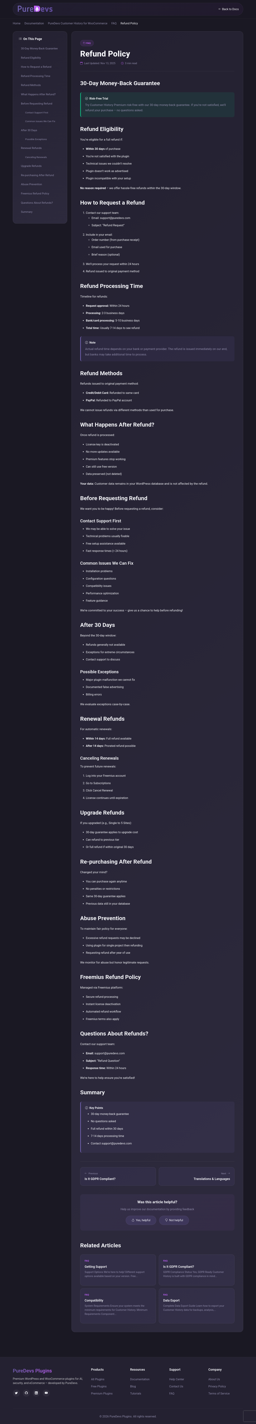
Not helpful (174, 1220)
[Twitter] (16, 1393)
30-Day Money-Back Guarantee (39, 48)
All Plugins (97, 1379)
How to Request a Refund (36, 66)
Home (16, 23)
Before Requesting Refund (36, 103)
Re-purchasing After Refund (37, 175)
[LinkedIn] (36, 1393)
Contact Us (176, 1386)
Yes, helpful (141, 1220)
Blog (133, 1386)
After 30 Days (29, 130)
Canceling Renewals (36, 157)
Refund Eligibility (31, 57)
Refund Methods (31, 85)
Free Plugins (99, 1386)
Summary (27, 211)
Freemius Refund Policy (35, 193)
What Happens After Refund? (38, 94)
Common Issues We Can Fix (40, 121)
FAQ (114, 23)
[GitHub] (26, 1393)
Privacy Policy (217, 1386)
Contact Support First (36, 112)
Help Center (176, 1379)
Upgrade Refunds (31, 166)
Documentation (34, 23)
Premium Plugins (102, 1393)
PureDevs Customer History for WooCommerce (77, 23)
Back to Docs (228, 9)
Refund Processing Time (35, 76)
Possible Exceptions (36, 139)
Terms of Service (219, 1393)
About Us (214, 1379)
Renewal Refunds (31, 148)
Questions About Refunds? (37, 202)
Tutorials (135, 1393)
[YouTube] (46, 1393)
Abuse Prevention (31, 184)
